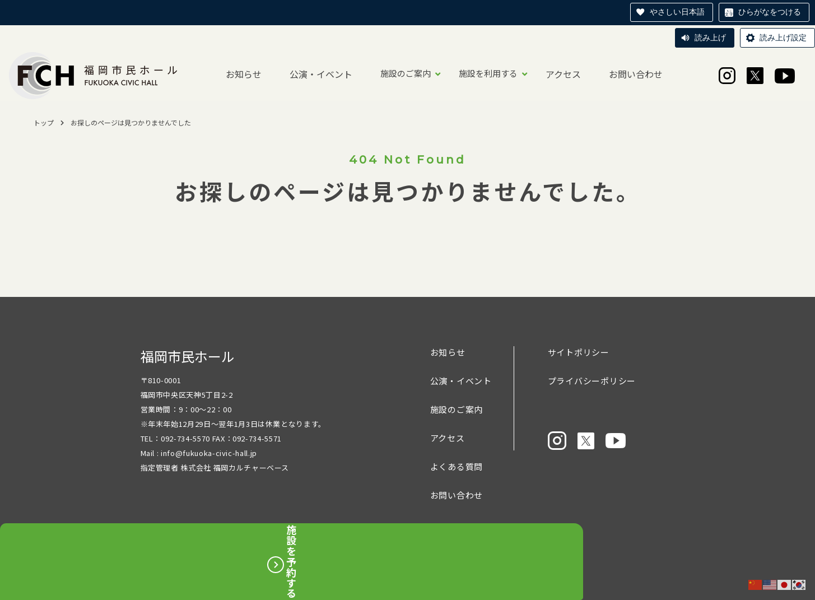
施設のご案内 (405, 73)
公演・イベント (321, 74)
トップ (44, 122)
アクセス (563, 74)
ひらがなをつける (769, 11)
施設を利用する (488, 73)
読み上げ (710, 37)
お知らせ (244, 74)
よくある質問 (456, 466)
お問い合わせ (636, 74)
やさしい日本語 (677, 11)
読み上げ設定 (783, 37)
